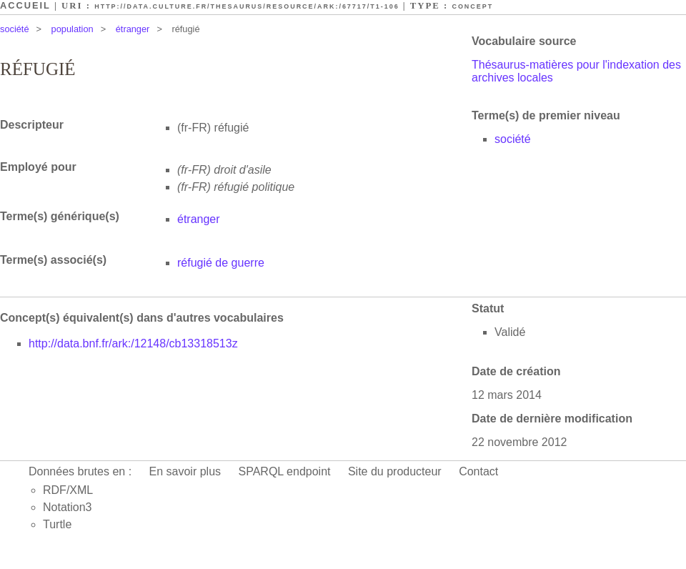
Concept (472, 6)
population (72, 29)
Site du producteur (395, 471)
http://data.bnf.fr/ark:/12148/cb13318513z (133, 343)
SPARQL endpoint (285, 471)
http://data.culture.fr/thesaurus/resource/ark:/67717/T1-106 (246, 6)
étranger (133, 29)
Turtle (57, 524)
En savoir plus (185, 471)
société (14, 29)
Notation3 (67, 507)
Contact (478, 471)
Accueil (25, 5)
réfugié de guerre (220, 263)
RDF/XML (68, 490)
